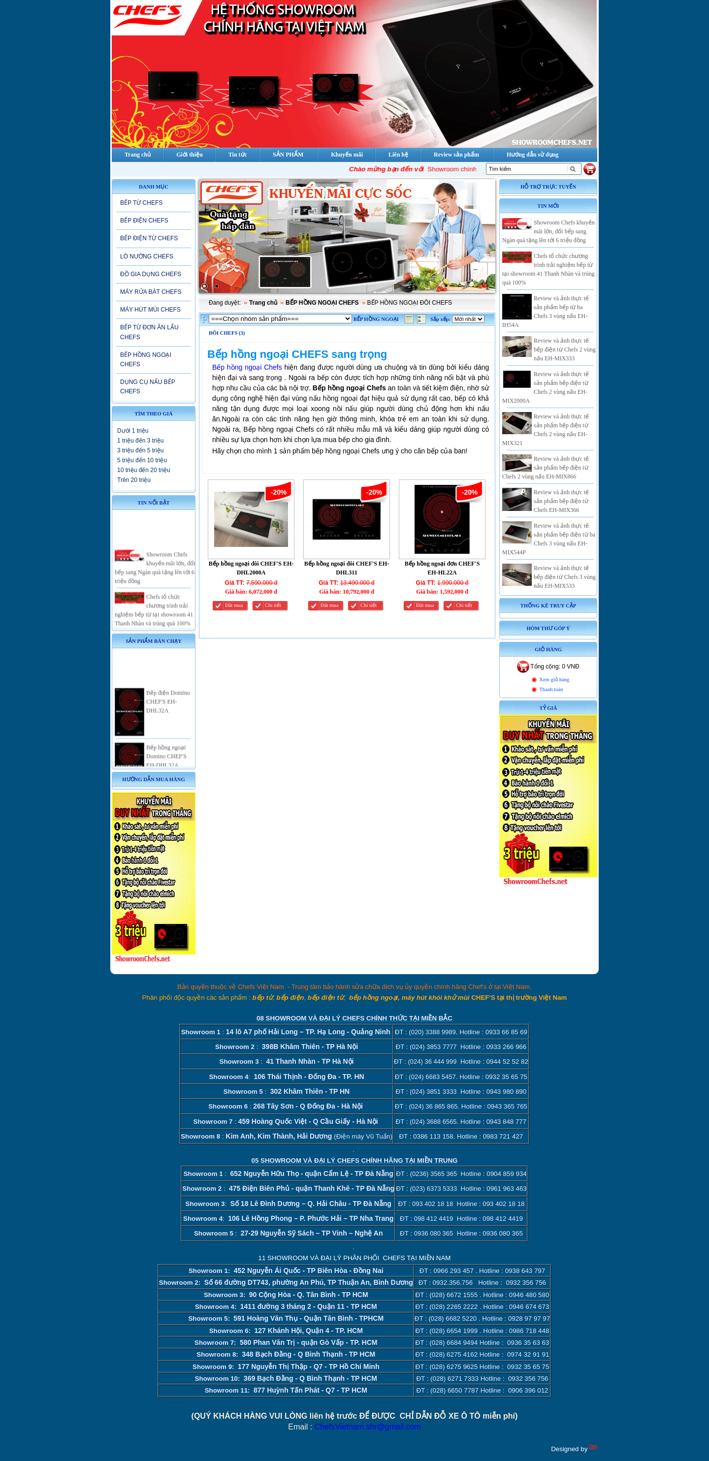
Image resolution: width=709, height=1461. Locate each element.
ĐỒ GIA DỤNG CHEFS (150, 274)
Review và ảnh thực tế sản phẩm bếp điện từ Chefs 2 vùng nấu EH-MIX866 (545, 467)
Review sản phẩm (456, 154)
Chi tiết (273, 605)
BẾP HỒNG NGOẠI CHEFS (145, 359)
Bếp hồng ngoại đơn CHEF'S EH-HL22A (442, 568)
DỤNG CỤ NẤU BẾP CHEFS (147, 387)
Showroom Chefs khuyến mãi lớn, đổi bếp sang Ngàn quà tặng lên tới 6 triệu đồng (548, 231)
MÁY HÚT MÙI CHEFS (150, 309)
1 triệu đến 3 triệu (140, 440)
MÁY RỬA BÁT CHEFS (151, 291)
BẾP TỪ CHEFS (141, 202)
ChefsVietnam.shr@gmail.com (368, 1427)
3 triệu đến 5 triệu (140, 450)
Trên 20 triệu (134, 479)
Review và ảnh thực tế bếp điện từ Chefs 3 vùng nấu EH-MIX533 (565, 577)
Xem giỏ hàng (554, 679)
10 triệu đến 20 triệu (143, 470)
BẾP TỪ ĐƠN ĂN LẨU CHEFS (149, 332)
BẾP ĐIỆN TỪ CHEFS (149, 238)
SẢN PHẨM (288, 154)
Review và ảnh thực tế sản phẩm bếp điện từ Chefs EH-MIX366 (561, 501)
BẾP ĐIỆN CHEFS (144, 220)
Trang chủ (263, 302)
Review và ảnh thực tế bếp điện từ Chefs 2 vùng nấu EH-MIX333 (565, 349)
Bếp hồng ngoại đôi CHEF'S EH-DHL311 (346, 568)
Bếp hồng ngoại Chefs (247, 367)
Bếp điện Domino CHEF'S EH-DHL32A (168, 712)
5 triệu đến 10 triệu (142, 460)
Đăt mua (234, 605)
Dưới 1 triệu (132, 430)
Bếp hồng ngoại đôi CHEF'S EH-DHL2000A (251, 568)
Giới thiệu (189, 154)
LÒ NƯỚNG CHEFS (146, 256)
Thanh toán (551, 689)
